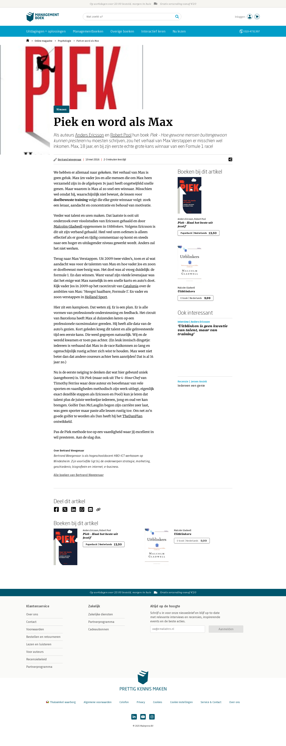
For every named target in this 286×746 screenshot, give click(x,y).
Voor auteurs (35, 652)
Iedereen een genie (191, 385)
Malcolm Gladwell (68, 226)
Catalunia (130, 286)
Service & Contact (211, 702)
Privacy (141, 702)
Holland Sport (96, 297)
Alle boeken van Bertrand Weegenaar (79, 475)
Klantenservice (37, 606)
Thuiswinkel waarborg (61, 702)
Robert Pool (121, 134)
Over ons (32, 614)
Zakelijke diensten (100, 614)
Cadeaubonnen (98, 629)
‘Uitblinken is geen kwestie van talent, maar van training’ (203, 330)
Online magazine (43, 40)
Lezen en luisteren (38, 644)
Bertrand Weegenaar (69, 159)
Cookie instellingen (181, 702)
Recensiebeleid (36, 659)
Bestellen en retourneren (43, 637)
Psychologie (64, 40)
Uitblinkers (186, 291)
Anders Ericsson (89, 134)
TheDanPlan (132, 416)
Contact (31, 622)
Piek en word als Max (87, 40)
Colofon (124, 702)
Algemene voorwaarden (97, 702)
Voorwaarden (35, 629)
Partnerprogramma (39, 667)
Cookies (157, 702)
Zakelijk (94, 606)
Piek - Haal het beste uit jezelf (195, 224)
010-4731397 (252, 31)
